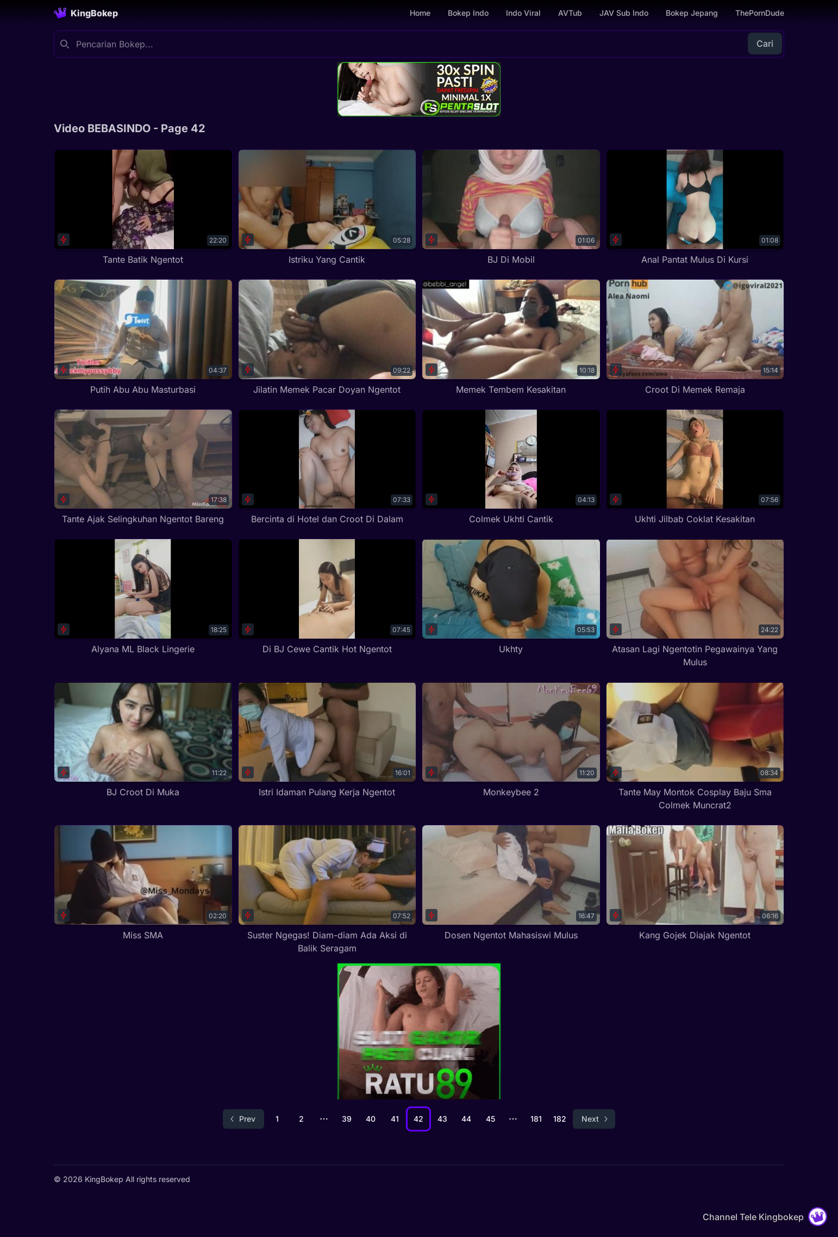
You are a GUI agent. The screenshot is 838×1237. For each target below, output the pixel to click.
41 (395, 1118)
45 (490, 1118)
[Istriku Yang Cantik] (327, 207)
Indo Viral (523, 12)
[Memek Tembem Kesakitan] (511, 337)
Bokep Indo (468, 12)
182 (559, 1118)
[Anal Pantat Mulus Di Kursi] (695, 207)
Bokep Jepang (692, 12)
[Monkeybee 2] (511, 740)
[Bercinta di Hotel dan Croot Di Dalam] (327, 467)
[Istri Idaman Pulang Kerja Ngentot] (327, 740)
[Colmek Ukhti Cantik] (511, 467)
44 (466, 1118)
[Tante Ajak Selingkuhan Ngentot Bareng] (143, 467)
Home (420, 12)
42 (418, 1118)
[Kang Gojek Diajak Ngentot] (695, 883)
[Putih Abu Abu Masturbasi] (143, 337)
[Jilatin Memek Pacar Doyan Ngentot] (327, 337)
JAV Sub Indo (623, 12)
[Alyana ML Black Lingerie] (143, 597)
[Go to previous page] (243, 1119)
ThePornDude (759, 12)
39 (347, 1118)
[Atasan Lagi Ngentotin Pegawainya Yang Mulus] (695, 604)
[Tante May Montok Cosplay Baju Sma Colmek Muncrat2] (695, 747)
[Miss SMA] (143, 883)
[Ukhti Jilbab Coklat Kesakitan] (695, 467)
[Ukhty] (511, 597)
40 (371, 1118)
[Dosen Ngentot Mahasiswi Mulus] (511, 883)
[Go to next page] (594, 1119)
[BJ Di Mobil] (511, 207)
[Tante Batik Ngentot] (143, 207)
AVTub (570, 12)
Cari (764, 43)
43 (442, 1118)
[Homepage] (86, 13)
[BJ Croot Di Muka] (143, 740)
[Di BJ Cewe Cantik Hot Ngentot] (327, 597)
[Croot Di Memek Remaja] (695, 337)
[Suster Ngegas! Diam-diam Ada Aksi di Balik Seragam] (327, 890)
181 (536, 1118)
